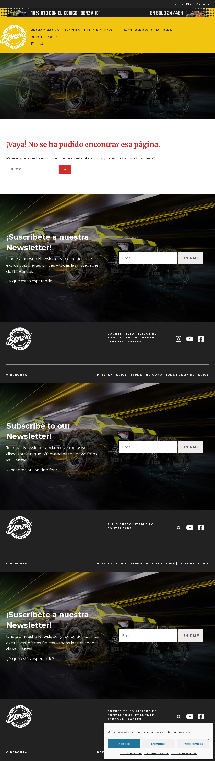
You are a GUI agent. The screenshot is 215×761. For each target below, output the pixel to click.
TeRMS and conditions (152, 374)
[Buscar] (65, 169)
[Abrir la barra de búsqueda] (41, 43)
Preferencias (192, 744)
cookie (185, 374)
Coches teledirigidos (93, 30)
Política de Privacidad (156, 753)
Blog (189, 4)
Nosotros (177, 4)
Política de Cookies (131, 753)
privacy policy (112, 374)
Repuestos (46, 37)
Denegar (158, 744)
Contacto (202, 4)
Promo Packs (44, 30)
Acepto (124, 744)
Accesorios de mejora (152, 30)
